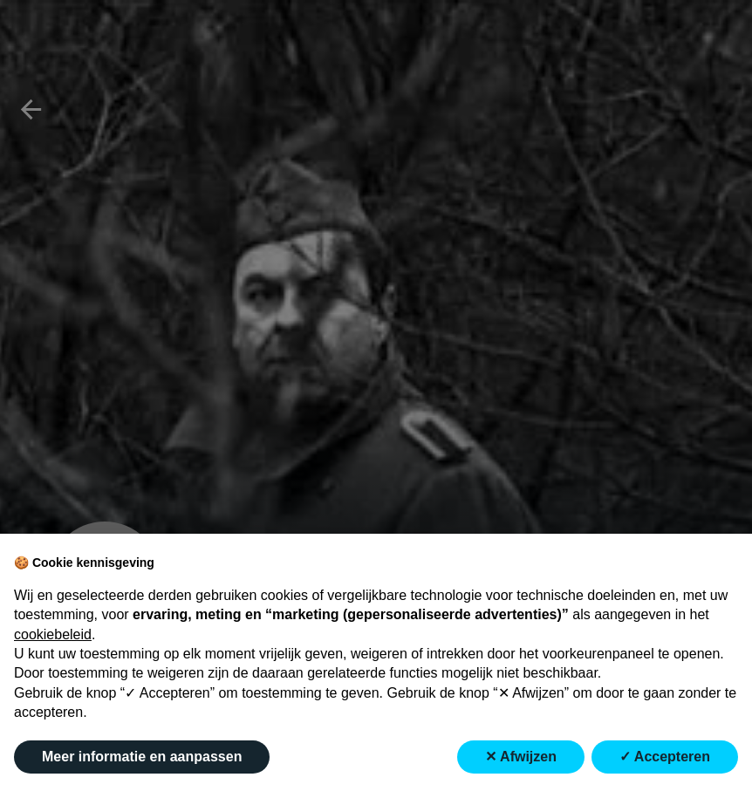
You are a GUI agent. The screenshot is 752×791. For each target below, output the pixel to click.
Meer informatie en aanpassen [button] (142, 756)
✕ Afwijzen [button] (521, 756)
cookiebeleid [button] (53, 634)
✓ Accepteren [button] (664, 756)
